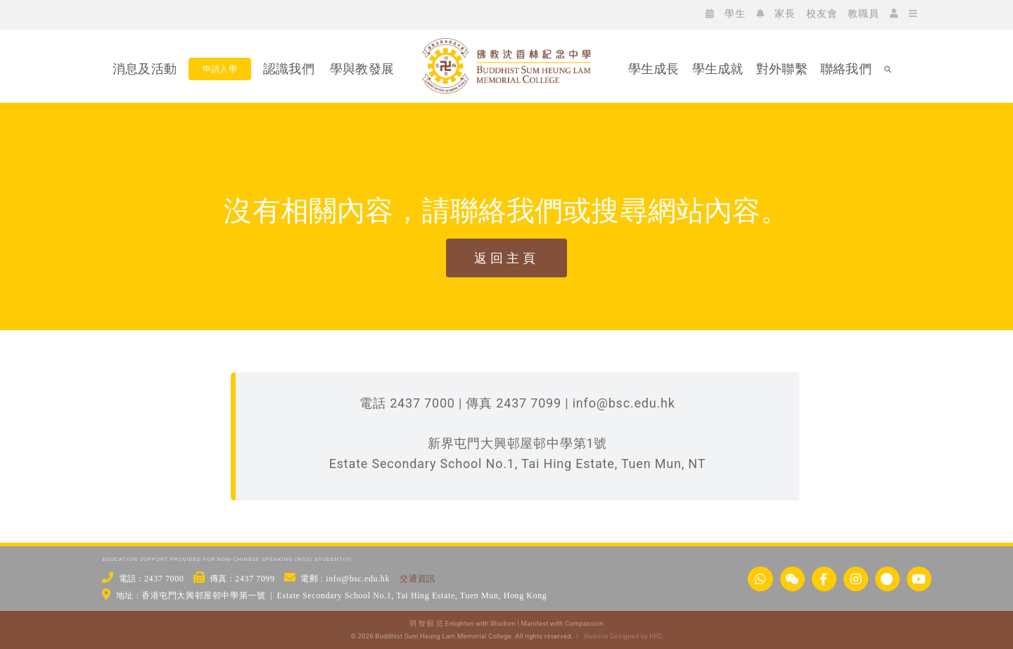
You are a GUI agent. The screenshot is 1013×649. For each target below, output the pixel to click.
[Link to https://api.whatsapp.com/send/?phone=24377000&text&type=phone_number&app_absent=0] (760, 579)
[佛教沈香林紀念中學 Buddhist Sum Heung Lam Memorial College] (506, 118)
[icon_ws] (104, 13)
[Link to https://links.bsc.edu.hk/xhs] (887, 579)
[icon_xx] (188, 13)
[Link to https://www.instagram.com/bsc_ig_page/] (855, 579)
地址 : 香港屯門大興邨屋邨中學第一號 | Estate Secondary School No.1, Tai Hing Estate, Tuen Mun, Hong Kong (331, 595)
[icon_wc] (125, 13)
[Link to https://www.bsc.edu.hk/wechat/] (792, 579)
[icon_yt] (210, 13)
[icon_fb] (146, 13)
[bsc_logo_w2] (506, 44)
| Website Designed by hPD (617, 636)
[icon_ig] (167, 13)
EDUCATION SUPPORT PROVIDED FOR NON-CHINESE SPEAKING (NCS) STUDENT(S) (227, 559)
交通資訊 (417, 579)
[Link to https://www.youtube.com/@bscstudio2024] (919, 579)
